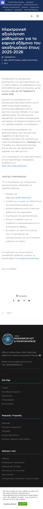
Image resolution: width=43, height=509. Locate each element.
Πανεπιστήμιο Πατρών (16, 2)
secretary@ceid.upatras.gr (20, 362)
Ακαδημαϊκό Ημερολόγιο (12, 4)
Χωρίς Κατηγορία (30, 60)
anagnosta (10, 57)
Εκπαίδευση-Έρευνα (11, 392)
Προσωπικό (7, 396)
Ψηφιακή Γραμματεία (11, 427)
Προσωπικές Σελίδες (11, 466)
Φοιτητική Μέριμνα (31, 9)
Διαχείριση (18, 9)
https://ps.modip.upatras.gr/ (14, 166)
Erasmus (25, 7)
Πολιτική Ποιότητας (31, 4)
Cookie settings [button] (9, 504)
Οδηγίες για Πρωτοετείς (11, 7)
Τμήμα (5, 388)
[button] (2, 2)
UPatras (5, 458)
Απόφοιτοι (9, 9)
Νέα (5, 60)
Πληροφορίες (8, 400)
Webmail (6, 423)
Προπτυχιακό (14, 60)
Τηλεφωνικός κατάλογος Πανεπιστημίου (20, 479)
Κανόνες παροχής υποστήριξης (16, 439)
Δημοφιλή (29, 2)
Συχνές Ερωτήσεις (10, 435)
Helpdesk (6, 431)
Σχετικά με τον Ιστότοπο (13, 471)
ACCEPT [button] (22, 504)
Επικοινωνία (34, 7)
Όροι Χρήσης (8, 475)
